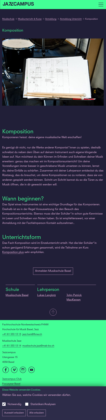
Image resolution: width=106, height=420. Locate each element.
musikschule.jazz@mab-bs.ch (38, 346)
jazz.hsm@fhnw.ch (32, 334)
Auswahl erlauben (14, 413)
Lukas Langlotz (46, 295)
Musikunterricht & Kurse (30, 19)
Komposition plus (13, 252)
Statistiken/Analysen (43, 404)
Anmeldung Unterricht (71, 19)
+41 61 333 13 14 (11, 346)
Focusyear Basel (11, 384)
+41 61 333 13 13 (11, 334)
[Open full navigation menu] (100, 4)
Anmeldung (50, 19)
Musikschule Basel (17, 295)
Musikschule (8, 19)
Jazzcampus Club (12, 379)
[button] (53, 312)
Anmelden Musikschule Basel (53, 271)
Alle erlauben (36, 413)
